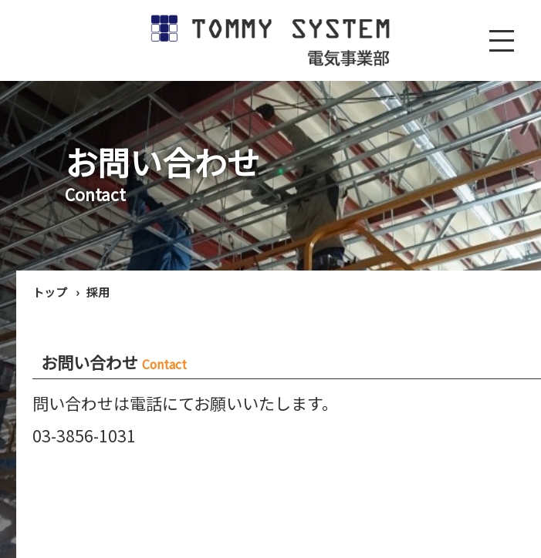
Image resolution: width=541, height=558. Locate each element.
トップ (49, 292)
